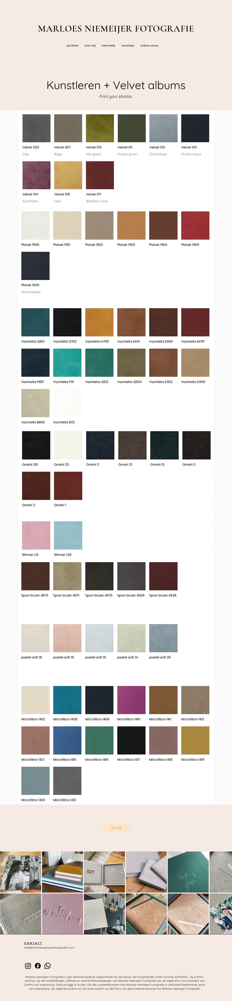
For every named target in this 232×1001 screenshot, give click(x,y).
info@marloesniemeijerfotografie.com (49, 947)
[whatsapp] (47, 966)
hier (70, 984)
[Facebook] (38, 966)
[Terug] (116, 828)
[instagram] (28, 966)
